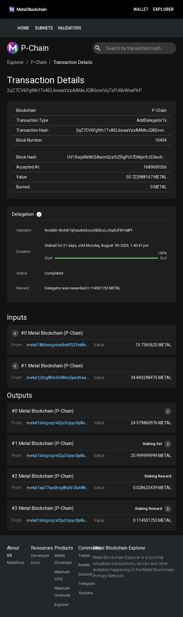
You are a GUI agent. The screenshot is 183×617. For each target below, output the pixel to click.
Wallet (141, 9)
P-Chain (39, 62)
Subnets (44, 28)
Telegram (86, 583)
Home (23, 28)
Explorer (163, 9)
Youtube (85, 593)
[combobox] (134, 48)
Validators (69, 28)
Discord (85, 574)
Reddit (84, 565)
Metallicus (15, 562)
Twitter (84, 555)
